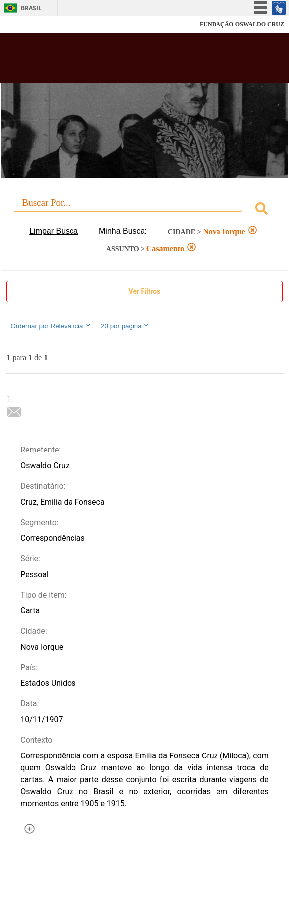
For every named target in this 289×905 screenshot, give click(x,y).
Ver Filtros (145, 291)
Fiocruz (29, 24)
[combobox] (144, 210)
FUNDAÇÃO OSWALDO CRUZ (242, 24)
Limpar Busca (53, 231)
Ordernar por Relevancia (50, 326)
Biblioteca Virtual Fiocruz (120, 61)
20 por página (125, 326)
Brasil (31, 8)
